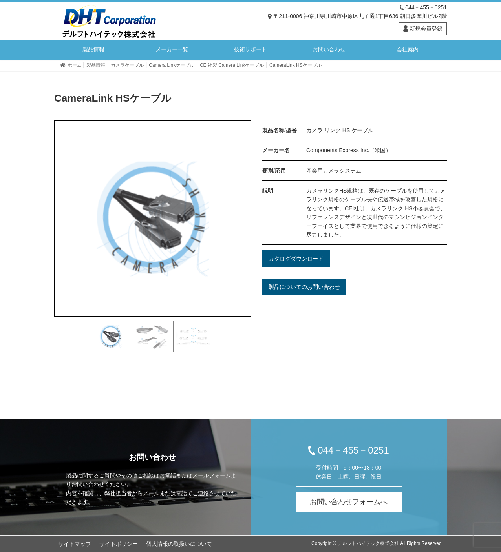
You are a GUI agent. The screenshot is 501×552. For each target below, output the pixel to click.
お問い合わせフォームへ (349, 502)
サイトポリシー (118, 544)
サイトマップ (74, 544)
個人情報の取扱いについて (179, 544)
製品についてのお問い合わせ (304, 287)
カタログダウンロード (296, 258)
